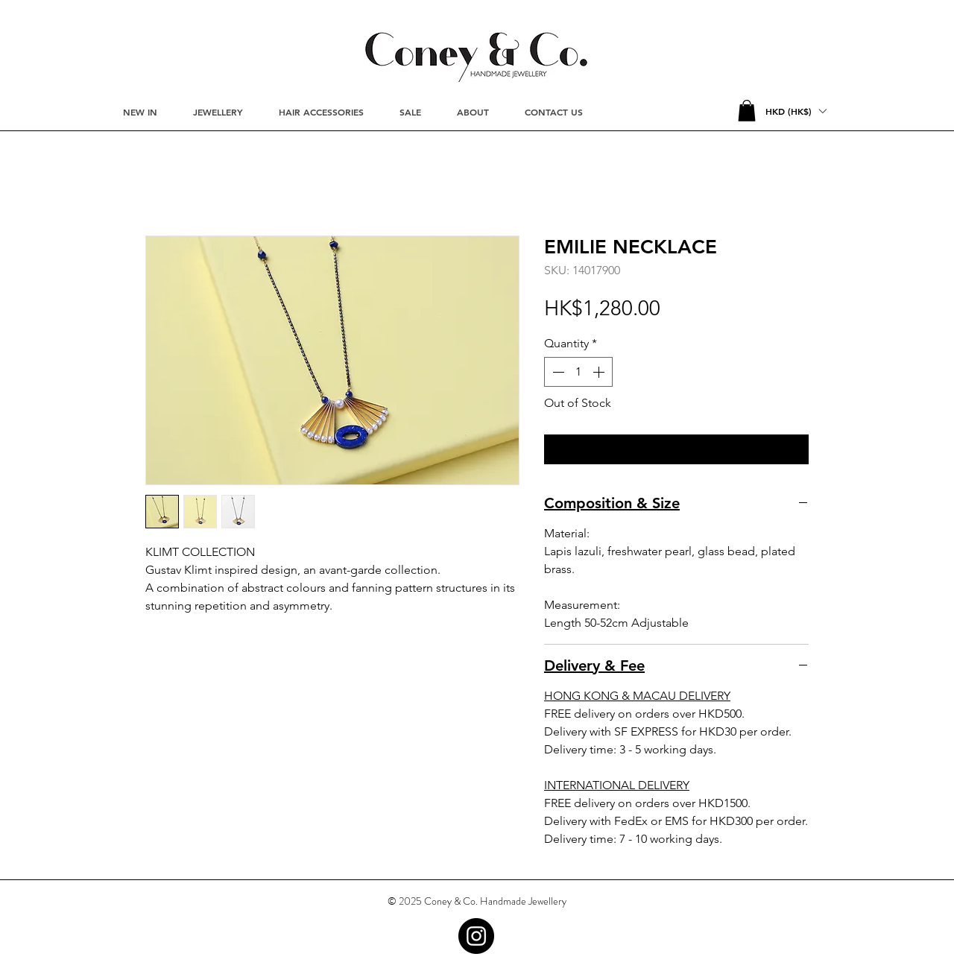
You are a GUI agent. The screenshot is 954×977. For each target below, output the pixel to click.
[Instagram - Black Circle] (476, 936)
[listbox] (795, 111)
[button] (747, 110)
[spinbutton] (578, 372)
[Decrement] (556, 372)
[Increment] (600, 372)
